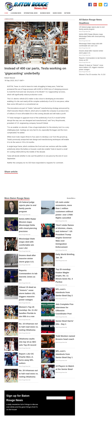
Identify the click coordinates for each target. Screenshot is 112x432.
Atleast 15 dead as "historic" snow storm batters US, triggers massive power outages (27, 293)
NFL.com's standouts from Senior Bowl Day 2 (64, 292)
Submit (69, 398)
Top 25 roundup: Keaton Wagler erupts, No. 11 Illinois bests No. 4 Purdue (64, 275)
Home (6, 13)
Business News (45, 13)
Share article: (11, 171)
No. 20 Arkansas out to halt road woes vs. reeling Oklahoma (28, 373)
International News (31, 13)
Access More (70, 198)
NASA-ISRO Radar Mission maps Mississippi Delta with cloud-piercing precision (28, 225)
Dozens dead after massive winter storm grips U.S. (27, 258)
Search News (57, 13)
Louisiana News (16, 13)
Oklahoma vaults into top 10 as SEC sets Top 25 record (27, 342)
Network (67, 13)
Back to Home (8, 19)
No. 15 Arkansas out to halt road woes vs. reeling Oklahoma (28, 327)
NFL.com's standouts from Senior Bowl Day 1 (64, 354)
